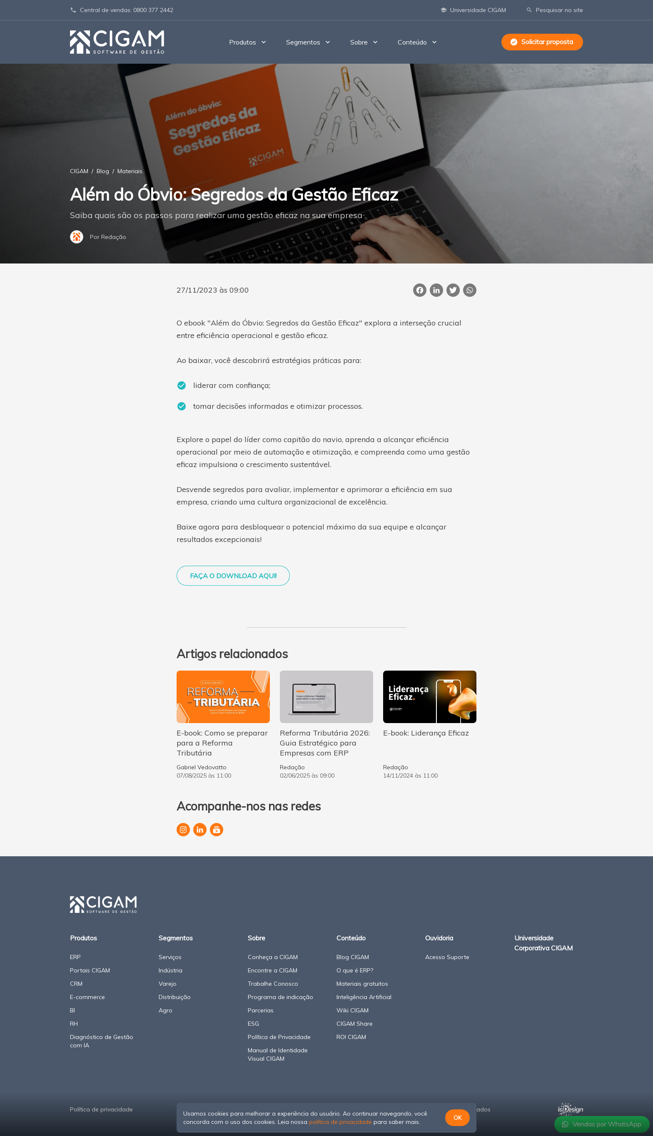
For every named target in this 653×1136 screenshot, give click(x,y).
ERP (75, 957)
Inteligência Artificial (363, 997)
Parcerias (261, 1010)
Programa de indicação (280, 997)
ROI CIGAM (351, 1037)
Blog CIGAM (352, 957)
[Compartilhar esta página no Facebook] (419, 290)
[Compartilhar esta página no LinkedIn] (436, 290)
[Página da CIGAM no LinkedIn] (200, 829)
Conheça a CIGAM (273, 957)
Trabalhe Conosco (273, 983)
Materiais (129, 171)
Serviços (170, 957)
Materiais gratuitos (362, 983)
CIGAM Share (354, 1023)
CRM (76, 983)
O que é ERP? (354, 970)
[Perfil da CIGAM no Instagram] (183, 829)
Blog (103, 171)
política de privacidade (340, 1122)
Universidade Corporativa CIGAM (543, 943)
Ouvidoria (439, 938)
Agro (165, 1010)
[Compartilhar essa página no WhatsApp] (469, 290)
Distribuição (175, 997)
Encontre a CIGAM (272, 970)
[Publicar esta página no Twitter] (453, 290)
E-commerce (87, 997)
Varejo (168, 983)
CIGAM (79, 171)
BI (72, 1010)
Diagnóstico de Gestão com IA (101, 1041)
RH (74, 1023)
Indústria (170, 970)
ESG (253, 1023)
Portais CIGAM (90, 970)
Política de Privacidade (279, 1037)
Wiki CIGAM (352, 1010)
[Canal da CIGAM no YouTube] (216, 829)
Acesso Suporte (447, 957)
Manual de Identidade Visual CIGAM (278, 1054)
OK (457, 1117)
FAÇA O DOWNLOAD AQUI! (233, 576)
